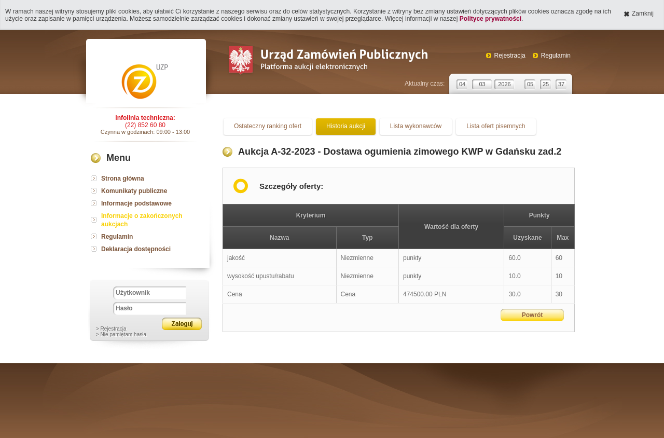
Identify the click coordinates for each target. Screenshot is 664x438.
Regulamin (556, 55)
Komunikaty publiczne (134, 191)
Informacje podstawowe (136, 203)
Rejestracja (509, 55)
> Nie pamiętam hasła (121, 334)
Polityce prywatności (490, 18)
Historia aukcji (345, 126)
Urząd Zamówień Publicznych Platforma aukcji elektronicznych (327, 61)
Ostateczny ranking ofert (267, 126)
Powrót (532, 315)
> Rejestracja (111, 329)
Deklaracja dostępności (136, 249)
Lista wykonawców (415, 126)
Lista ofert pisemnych (495, 126)
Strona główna (122, 178)
